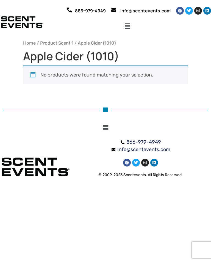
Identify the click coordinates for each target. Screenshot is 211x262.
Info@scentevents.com (145, 11)
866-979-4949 (90, 11)
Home (29, 43)
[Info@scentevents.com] (113, 9)
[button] (127, 26)
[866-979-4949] (69, 9)
